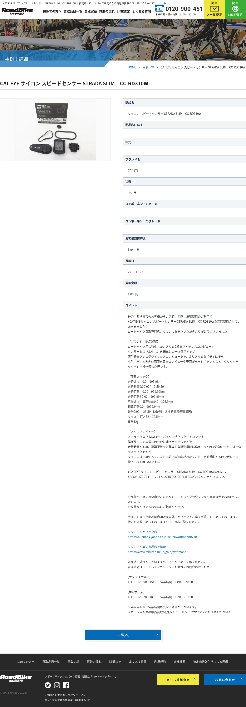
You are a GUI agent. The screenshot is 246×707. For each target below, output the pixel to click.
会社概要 (179, 661)
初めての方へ (52, 11)
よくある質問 (141, 11)
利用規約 (160, 661)
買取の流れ (107, 11)
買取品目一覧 (73, 11)
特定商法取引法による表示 (210, 661)
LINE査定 (123, 11)
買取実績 (90, 11)
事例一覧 (148, 67)
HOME (132, 67)
